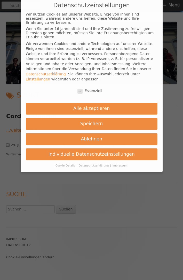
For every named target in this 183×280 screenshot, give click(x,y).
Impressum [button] (120, 160)
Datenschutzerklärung (46, 69)
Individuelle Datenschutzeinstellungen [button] (91, 149)
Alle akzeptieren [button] (91, 103)
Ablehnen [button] (91, 134)
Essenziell (89, 86)
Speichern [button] (91, 118)
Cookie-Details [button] (65, 160)
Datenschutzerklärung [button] (94, 160)
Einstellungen (38, 74)
